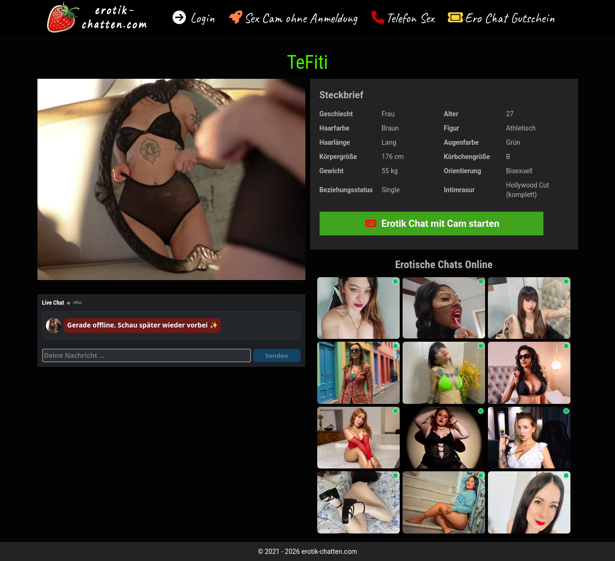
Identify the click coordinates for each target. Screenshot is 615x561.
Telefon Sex (410, 17)
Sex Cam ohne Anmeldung (300, 17)
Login (201, 17)
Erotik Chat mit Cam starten (432, 223)
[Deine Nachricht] (146, 355)
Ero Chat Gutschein (510, 17)
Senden (277, 355)
